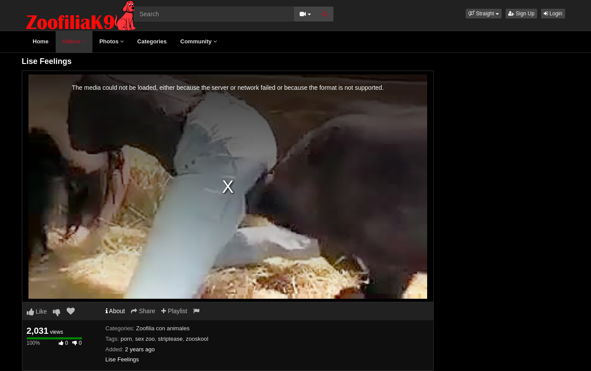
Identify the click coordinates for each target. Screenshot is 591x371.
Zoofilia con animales (163, 328)
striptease (170, 339)
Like (37, 311)
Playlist (174, 310)
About (115, 310)
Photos (111, 41)
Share (143, 310)
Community (198, 41)
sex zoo (145, 339)
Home (41, 41)
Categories (151, 41)
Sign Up (521, 14)
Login (553, 14)
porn (126, 339)
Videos (74, 41)
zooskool (197, 339)
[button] (484, 13)
